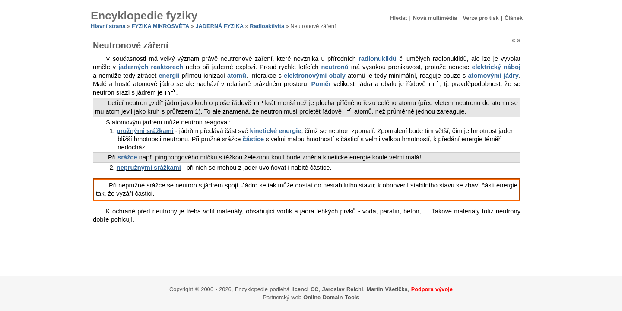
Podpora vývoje (432, 289)
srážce (127, 157)
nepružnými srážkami (149, 167)
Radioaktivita (267, 26)
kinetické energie (275, 130)
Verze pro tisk (480, 18)
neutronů (335, 66)
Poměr (321, 83)
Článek (514, 18)
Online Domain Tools (331, 297)
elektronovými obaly (315, 75)
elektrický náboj (496, 66)
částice (253, 139)
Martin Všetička (387, 289)
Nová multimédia (435, 18)
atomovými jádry (493, 75)
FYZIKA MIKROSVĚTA (161, 26)
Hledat (398, 18)
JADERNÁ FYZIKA (220, 26)
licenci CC (305, 289)
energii (169, 75)
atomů (236, 75)
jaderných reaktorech (150, 66)
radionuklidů (378, 58)
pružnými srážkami (145, 130)
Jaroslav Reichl (342, 289)
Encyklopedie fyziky (144, 15)
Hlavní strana (108, 26)
